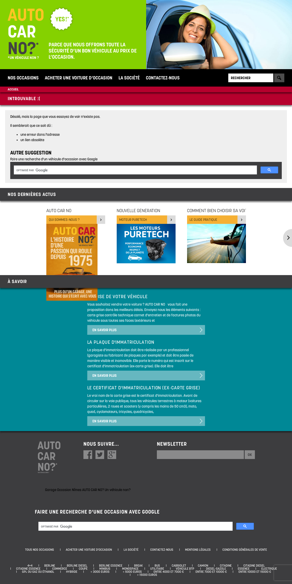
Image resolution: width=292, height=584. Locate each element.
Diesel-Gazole (216, 568)
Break (138, 565)
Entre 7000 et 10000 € (211, 571)
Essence (244, 568)
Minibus (104, 568)
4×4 (30, 565)
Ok (250, 455)
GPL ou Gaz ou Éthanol (38, 571)
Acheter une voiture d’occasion (78, 77)
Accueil (13, 89)
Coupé (83, 568)
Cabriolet (179, 565)
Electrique (269, 568)
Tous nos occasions (39, 549)
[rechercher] (134, 170)
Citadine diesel (254, 565)
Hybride (71, 571)
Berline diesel (77, 565)
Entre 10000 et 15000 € (255, 571)
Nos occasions (23, 77)
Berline (49, 565)
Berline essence (110, 565)
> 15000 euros (146, 575)
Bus (157, 565)
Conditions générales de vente (244, 549)
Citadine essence (28, 568)
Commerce (59, 568)
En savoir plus (104, 330)
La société (129, 77)
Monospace (130, 568)
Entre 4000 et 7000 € (169, 571)
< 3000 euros (99, 571)
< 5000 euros (131, 571)
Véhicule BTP (185, 568)
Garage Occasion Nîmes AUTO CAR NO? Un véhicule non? (88, 490)
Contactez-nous (163, 77)
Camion (203, 565)
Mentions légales (198, 549)
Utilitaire (157, 568)
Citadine (226, 565)
